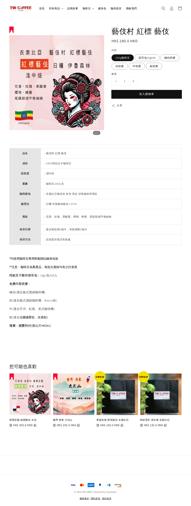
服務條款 (84, 498)
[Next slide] (98, 82)
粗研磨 (154, 66)
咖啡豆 (87, 8)
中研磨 (137, 66)
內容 (114, 50)
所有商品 (54, 8)
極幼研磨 (170, 57)
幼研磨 (119, 66)
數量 (114, 74)
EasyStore (112, 491)
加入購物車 (146, 94)
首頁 (42, 8)
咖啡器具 (116, 8)
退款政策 (107, 498)
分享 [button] (117, 105)
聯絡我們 (131, 8)
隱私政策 (95, 498)
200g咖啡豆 (122, 57)
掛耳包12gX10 (147, 57)
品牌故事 (72, 8)
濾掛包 (102, 8)
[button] (163, 8)
